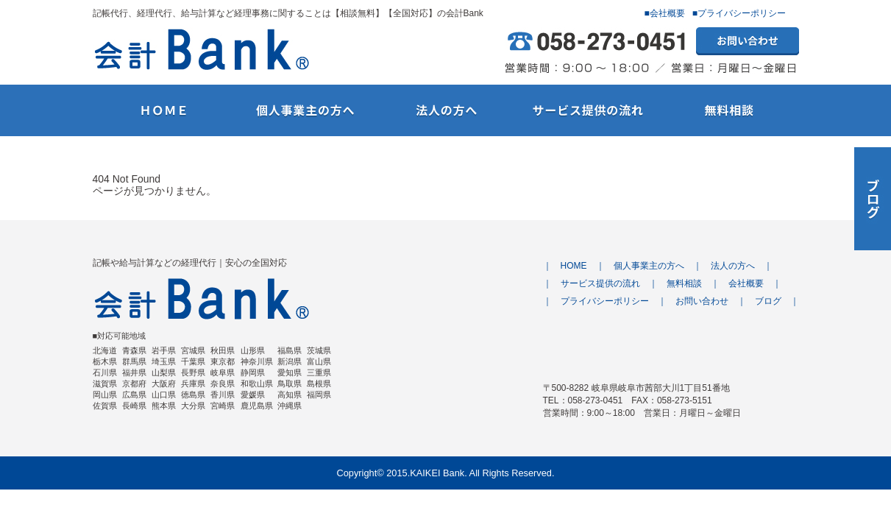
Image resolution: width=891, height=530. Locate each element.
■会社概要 (665, 13)
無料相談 (684, 283)
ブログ (768, 301)
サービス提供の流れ (600, 283)
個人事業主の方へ (649, 266)
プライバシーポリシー (605, 301)
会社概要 (746, 283)
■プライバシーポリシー (739, 13)
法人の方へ (733, 266)
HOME (574, 266)
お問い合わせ (701, 301)
